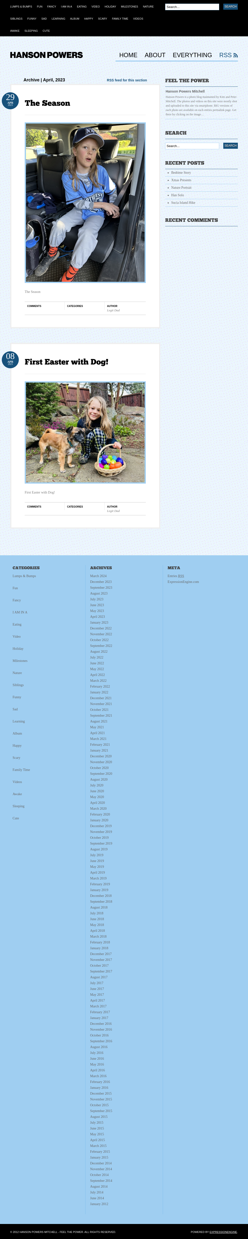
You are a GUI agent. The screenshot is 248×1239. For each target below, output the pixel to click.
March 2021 (98, 739)
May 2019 (97, 867)
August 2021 (99, 721)
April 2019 (97, 872)
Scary (16, 758)
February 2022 (100, 686)
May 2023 (97, 611)
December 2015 (101, 1093)
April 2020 (97, 803)
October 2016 (99, 1035)
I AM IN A (20, 612)
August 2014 (99, 1186)
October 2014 (99, 1175)
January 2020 (99, 820)
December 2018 (101, 896)
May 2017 (97, 994)
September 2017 (101, 971)
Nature (17, 673)
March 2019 (98, 878)
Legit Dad (113, 310)
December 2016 (101, 1024)
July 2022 (96, 657)
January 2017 (99, 1018)
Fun (15, 588)
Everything (192, 55)
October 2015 (99, 1105)
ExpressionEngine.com (183, 582)
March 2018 (98, 936)
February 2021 (100, 744)
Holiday (18, 649)
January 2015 (99, 1157)
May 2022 (97, 669)
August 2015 (99, 1117)
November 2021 (101, 704)
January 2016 (99, 1088)
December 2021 (101, 698)
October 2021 (99, 710)
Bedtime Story (181, 172)
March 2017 (98, 1006)
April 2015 (97, 1140)
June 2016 (97, 1058)
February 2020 (100, 814)
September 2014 (101, 1181)
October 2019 (99, 837)
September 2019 (101, 843)
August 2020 (99, 779)
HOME (128, 55)
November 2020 (101, 762)
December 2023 (101, 582)
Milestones (20, 661)
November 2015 (101, 1099)
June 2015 (97, 1128)
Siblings (18, 685)
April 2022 (97, 675)
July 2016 (96, 1053)
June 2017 (97, 989)
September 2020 (101, 774)
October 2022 (99, 640)
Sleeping (18, 806)
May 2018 (97, 925)
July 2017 (96, 983)
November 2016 (101, 1029)
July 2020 (96, 785)
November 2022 (101, 634)
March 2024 (98, 576)
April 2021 (97, 733)
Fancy (17, 600)
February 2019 (100, 884)
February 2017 (100, 1012)
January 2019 (99, 890)
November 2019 (101, 832)
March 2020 (98, 808)
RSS (225, 55)
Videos (17, 782)
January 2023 (99, 622)
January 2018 (99, 948)
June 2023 (97, 605)
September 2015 (101, 1111)
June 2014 (97, 1198)
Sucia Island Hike (183, 202)
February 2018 (100, 942)
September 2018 (101, 901)
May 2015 (97, 1134)
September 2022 (101, 646)
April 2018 (97, 931)
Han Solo (177, 195)
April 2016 (97, 1070)
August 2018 (99, 907)
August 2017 (99, 977)
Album (17, 733)
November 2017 (101, 960)
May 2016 (97, 1064)
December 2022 (101, 628)
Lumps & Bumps (24, 576)
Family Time (21, 770)
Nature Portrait (181, 187)
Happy (17, 745)
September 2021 (101, 715)
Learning (19, 721)
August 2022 (99, 651)
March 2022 (98, 680)
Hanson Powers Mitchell (185, 91)
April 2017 (97, 1000)
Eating (17, 624)
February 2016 (100, 1082)
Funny (17, 697)
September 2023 (101, 587)
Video (17, 636)
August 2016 (99, 1047)
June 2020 (97, 791)
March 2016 (98, 1076)
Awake (17, 794)
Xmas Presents (181, 180)
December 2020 (101, 756)
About (155, 55)
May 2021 (97, 727)
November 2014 (101, 1169)
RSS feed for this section (127, 80)
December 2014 (101, 1163)
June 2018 (97, 919)
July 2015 (96, 1122)
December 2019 (101, 826)
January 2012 (99, 1204)
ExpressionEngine (223, 1232)
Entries (176, 576)
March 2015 (98, 1146)
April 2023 (97, 617)
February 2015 (100, 1151)
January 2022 (99, 692)
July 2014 (96, 1192)
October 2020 (99, 768)
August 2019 (99, 849)
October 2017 (99, 965)
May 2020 (97, 797)
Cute (16, 818)
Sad (15, 709)
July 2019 (96, 855)
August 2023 (99, 593)
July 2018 (96, 913)
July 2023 (96, 599)
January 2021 (99, 750)
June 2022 (97, 663)
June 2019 (97, 861)
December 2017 (101, 954)
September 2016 (101, 1041)
